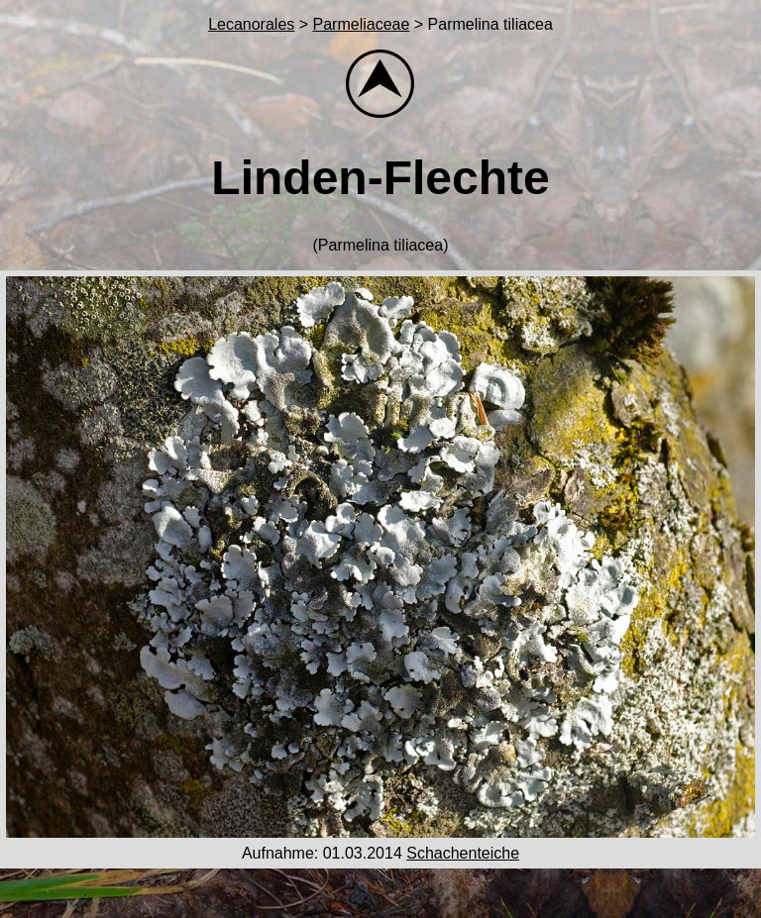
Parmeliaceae (361, 24)
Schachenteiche (462, 853)
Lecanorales (251, 24)
